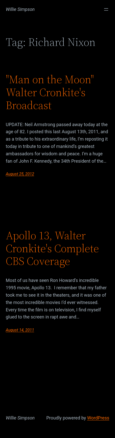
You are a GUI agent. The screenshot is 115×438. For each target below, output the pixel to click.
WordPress (98, 417)
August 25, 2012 (20, 174)
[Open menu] (106, 9)
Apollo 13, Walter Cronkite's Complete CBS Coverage (52, 248)
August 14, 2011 (20, 330)
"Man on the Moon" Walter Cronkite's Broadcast (50, 92)
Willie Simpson (20, 9)
